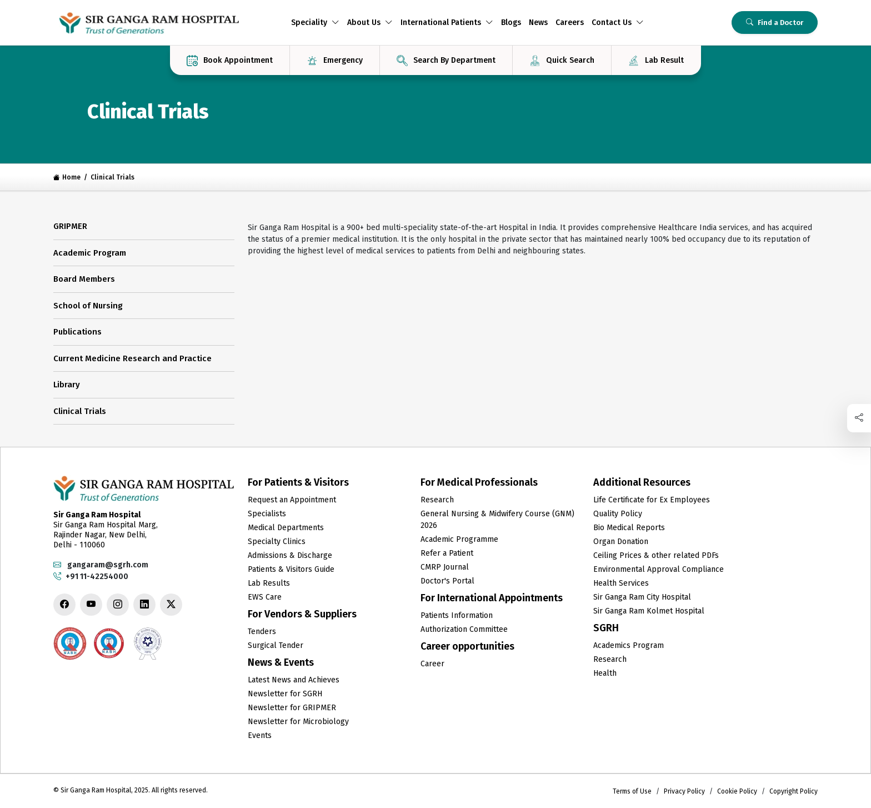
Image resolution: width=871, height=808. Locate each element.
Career (432, 664)
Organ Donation (620, 541)
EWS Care (265, 597)
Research (437, 500)
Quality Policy (617, 513)
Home (67, 177)
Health (605, 673)
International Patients (447, 22)
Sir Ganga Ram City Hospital (642, 597)
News (538, 22)
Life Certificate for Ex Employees (651, 500)
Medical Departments (286, 527)
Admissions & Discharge (290, 555)
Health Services (621, 583)
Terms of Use (632, 791)
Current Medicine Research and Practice (132, 358)
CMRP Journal (445, 567)
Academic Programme (459, 539)
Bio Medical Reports (629, 527)
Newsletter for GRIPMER (292, 707)
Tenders (262, 631)
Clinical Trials (79, 411)
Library (66, 385)
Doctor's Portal (447, 581)
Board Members (84, 279)
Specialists (267, 513)
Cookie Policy (737, 791)
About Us (370, 22)
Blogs (511, 22)
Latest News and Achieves (293, 680)
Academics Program (628, 645)
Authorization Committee (464, 629)
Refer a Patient (447, 553)
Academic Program (89, 253)
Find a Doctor (774, 22)
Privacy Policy (684, 791)
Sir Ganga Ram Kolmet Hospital (648, 611)
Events (260, 735)
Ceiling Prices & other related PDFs (656, 555)
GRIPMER (70, 226)
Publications (77, 332)
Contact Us (618, 22)
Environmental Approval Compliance (658, 569)
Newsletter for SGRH (285, 694)
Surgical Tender (275, 645)
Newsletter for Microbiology (298, 721)
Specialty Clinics (277, 541)
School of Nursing (88, 306)
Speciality (315, 22)
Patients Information (457, 615)
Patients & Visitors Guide (291, 569)
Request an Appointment (292, 500)
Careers (569, 22)
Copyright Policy (793, 791)
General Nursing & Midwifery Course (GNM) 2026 (497, 519)
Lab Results (269, 583)
